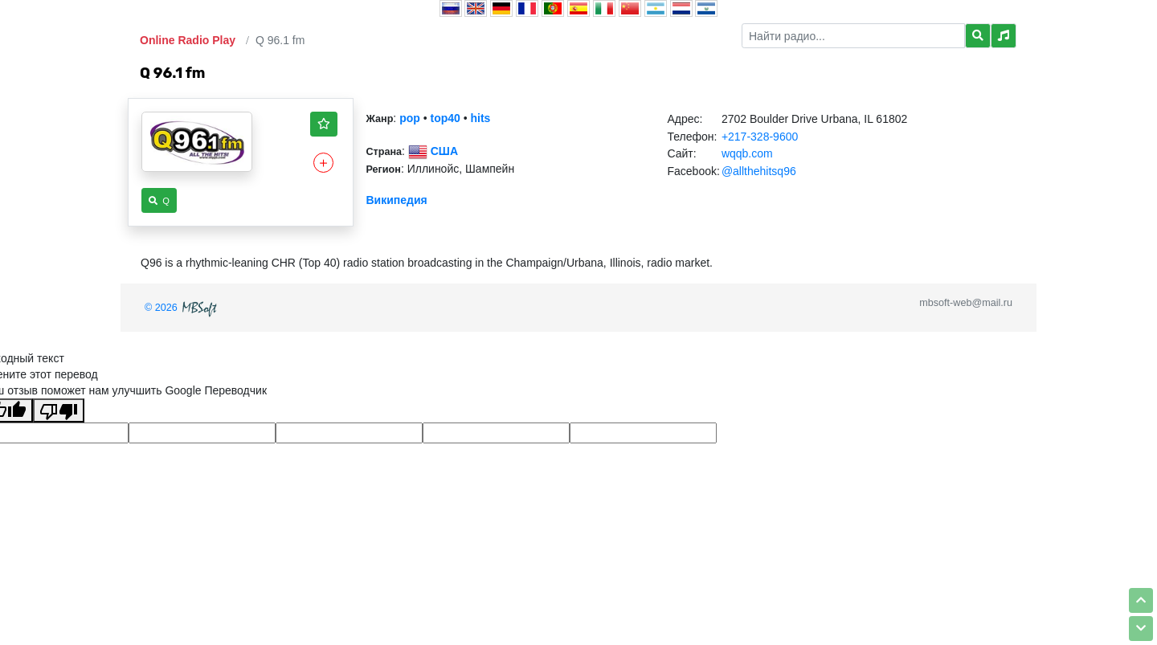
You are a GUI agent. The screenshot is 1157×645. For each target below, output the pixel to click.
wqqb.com (747, 153)
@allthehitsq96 (759, 171)
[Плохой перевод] (58, 410)
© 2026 (182, 307)
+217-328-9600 (760, 136)
